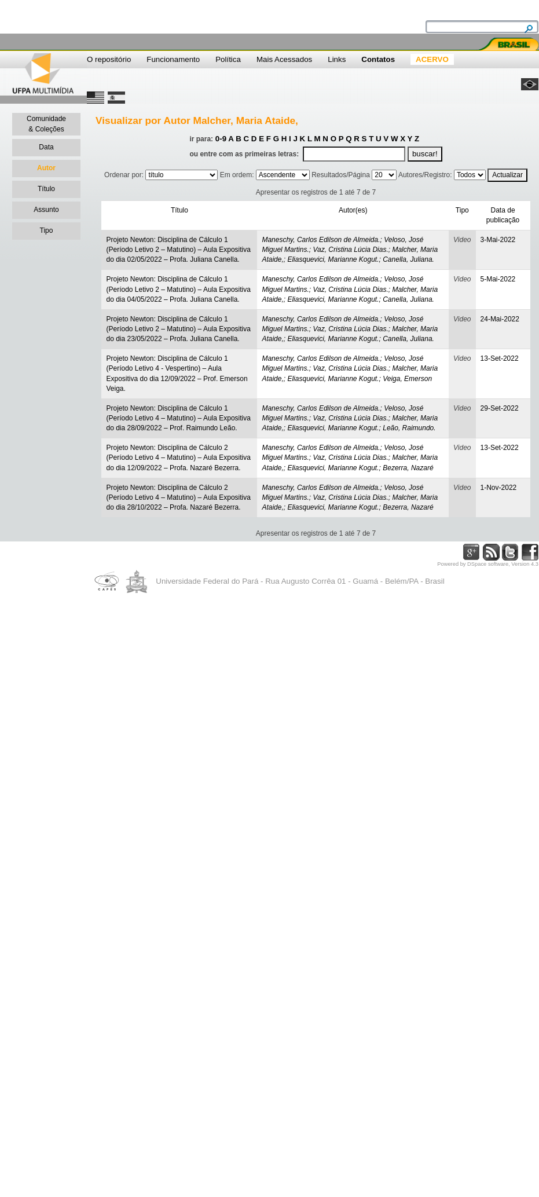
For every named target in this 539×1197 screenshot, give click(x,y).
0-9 (220, 138)
